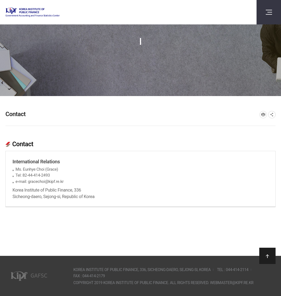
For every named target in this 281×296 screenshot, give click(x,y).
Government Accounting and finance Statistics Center (47, 12)
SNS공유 (272, 114)
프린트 (263, 114)
